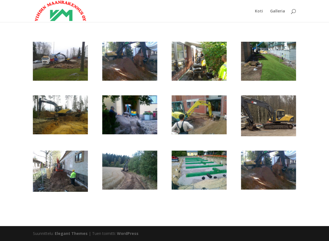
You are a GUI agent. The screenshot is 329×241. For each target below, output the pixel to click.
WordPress (128, 233)
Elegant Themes (71, 233)
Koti (259, 11)
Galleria (277, 11)
